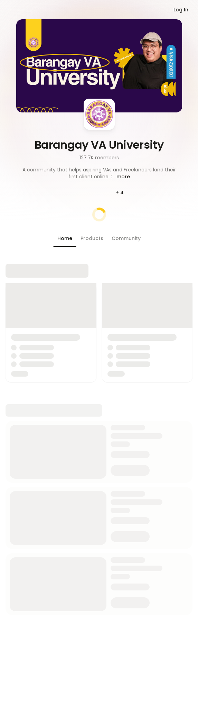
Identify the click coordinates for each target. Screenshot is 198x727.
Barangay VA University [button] (99, 144)
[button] (99, 173)
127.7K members (99, 158)
